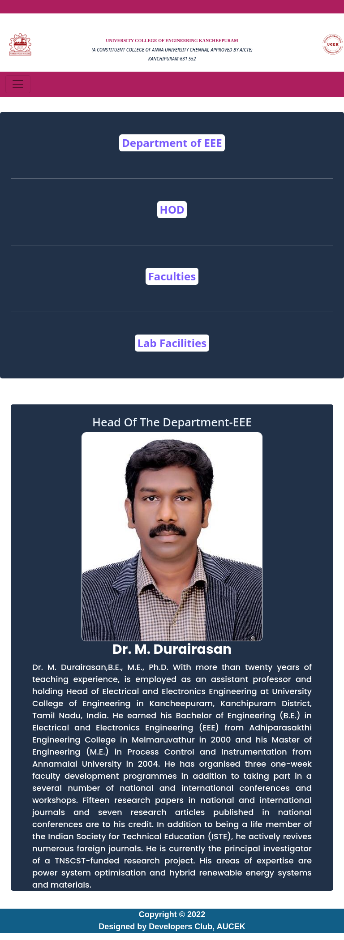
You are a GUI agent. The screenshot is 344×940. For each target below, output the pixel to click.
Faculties (172, 276)
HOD (172, 209)
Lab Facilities (172, 342)
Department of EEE (172, 142)
